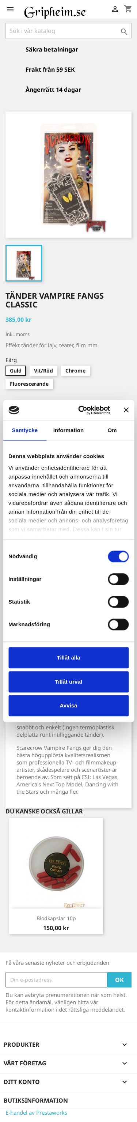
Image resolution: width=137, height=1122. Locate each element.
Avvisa (68, 705)
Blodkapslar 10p (56, 918)
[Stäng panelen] (126, 410)
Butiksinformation (36, 1100)
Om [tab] (112, 430)
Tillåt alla (68, 657)
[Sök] (68, 30)
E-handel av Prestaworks (36, 1112)
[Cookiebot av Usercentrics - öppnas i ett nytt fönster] (81, 410)
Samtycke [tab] (25, 430)
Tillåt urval (68, 682)
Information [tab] (68, 430)
